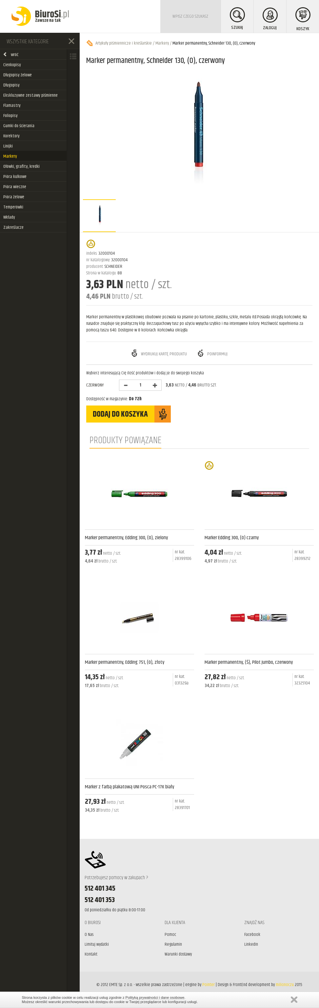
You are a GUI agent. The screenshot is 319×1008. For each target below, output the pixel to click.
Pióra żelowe (13, 197)
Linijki (8, 146)
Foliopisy (10, 115)
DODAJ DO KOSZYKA (132, 413)
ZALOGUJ (270, 19)
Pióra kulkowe (15, 176)
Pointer (208, 984)
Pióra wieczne (14, 186)
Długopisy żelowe (17, 75)
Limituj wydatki (97, 944)
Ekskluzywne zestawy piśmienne (30, 95)
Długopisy (11, 85)
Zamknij (294, 1000)
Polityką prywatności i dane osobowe (155, 997)
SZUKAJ (237, 19)
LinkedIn (251, 944)
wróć (10, 54)
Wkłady (9, 217)
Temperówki (13, 207)
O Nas (89, 934)
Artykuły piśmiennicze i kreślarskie (123, 43)
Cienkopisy (12, 65)
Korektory (11, 136)
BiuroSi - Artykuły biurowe (40, 16)
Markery (10, 156)
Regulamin (173, 944)
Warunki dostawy (178, 954)
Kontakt (91, 954)
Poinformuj (212, 353)
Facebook (252, 934)
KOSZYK (302, 19)
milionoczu (285, 984)
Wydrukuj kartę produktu (158, 353)
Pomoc (170, 934)
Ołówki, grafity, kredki (21, 166)
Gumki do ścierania (18, 125)
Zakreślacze (13, 227)
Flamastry (12, 105)
